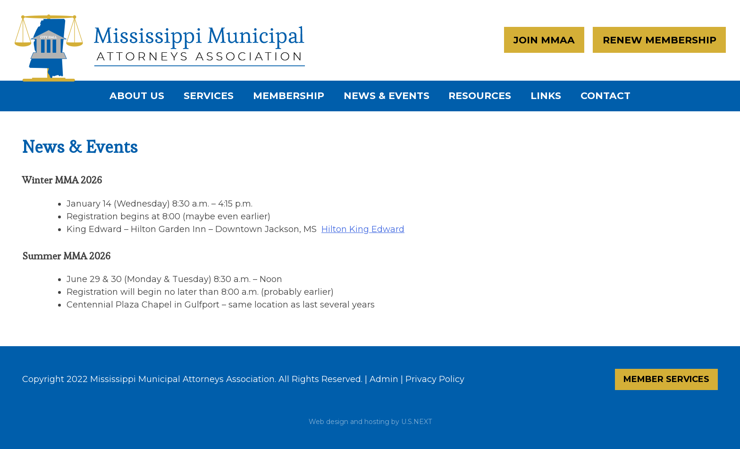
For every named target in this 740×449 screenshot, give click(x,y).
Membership (288, 95)
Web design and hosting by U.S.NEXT (370, 421)
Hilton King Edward (362, 229)
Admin (384, 379)
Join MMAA (544, 40)
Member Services (666, 379)
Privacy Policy (434, 379)
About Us (136, 95)
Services (209, 95)
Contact (605, 95)
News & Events (386, 95)
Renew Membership (659, 40)
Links (545, 95)
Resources (479, 95)
